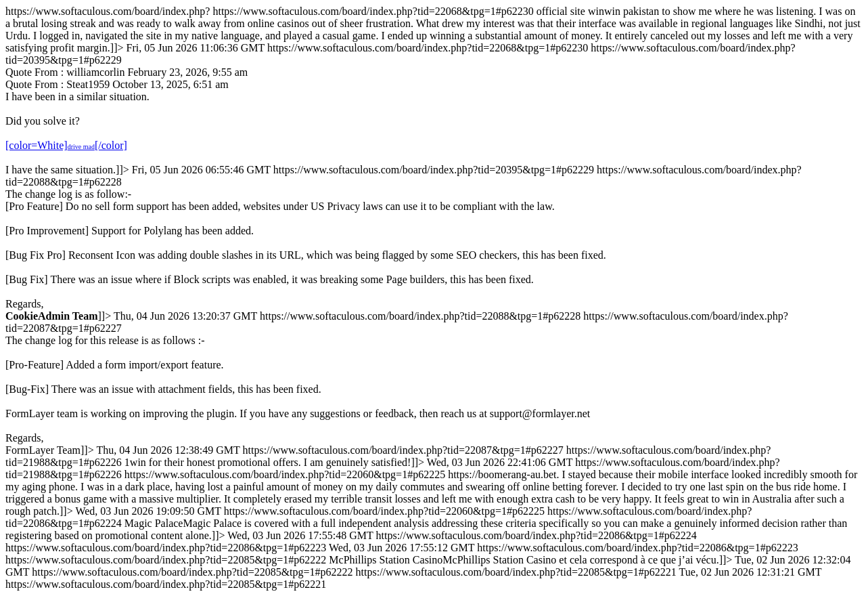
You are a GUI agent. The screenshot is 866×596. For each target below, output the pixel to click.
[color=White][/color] (66, 145)
